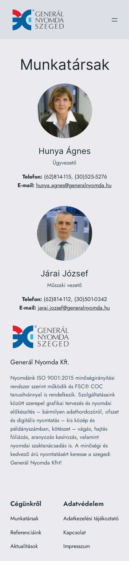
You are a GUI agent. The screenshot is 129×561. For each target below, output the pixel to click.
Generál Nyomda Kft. (39, 362)
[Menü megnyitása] (114, 20)
